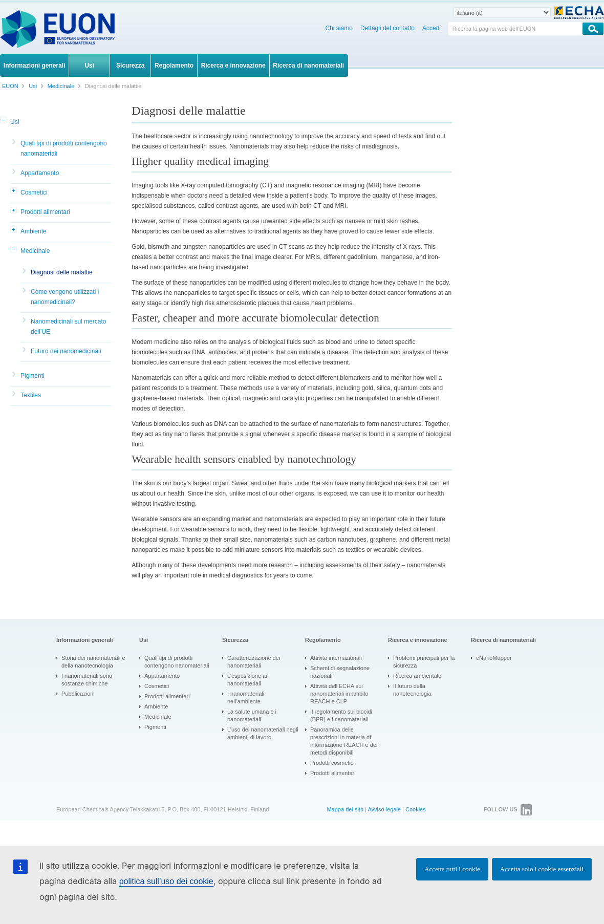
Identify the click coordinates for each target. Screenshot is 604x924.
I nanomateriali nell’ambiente (245, 697)
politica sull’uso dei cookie (166, 881)
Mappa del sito (345, 809)
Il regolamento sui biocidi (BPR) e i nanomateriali (341, 715)
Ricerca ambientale (417, 676)
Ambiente (33, 231)
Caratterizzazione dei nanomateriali (253, 662)
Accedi (431, 28)
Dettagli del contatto (387, 28)
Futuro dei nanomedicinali (66, 351)
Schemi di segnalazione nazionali (340, 672)
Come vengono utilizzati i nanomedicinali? (65, 297)
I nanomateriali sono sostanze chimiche (86, 679)
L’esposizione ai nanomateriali (247, 679)
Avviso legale (384, 809)
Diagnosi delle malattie (62, 272)
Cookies (415, 809)
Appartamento (39, 173)
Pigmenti (32, 375)
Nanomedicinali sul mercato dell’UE (68, 326)
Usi (14, 121)
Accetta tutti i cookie (452, 869)
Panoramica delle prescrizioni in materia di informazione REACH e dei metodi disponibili (343, 741)
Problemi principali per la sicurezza (424, 662)
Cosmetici (34, 192)
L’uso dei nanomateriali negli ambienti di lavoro (262, 733)
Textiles (30, 395)
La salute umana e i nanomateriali (251, 715)
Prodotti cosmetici (332, 763)
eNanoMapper (494, 658)
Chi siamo (339, 28)
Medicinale (35, 250)
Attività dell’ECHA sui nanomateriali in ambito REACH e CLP (339, 693)
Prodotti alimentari (45, 212)
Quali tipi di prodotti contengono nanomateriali (63, 148)
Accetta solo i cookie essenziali (542, 869)
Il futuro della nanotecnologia (412, 690)
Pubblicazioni (78, 694)
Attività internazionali (336, 658)
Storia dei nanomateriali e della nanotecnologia (93, 662)
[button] (4, 121)
